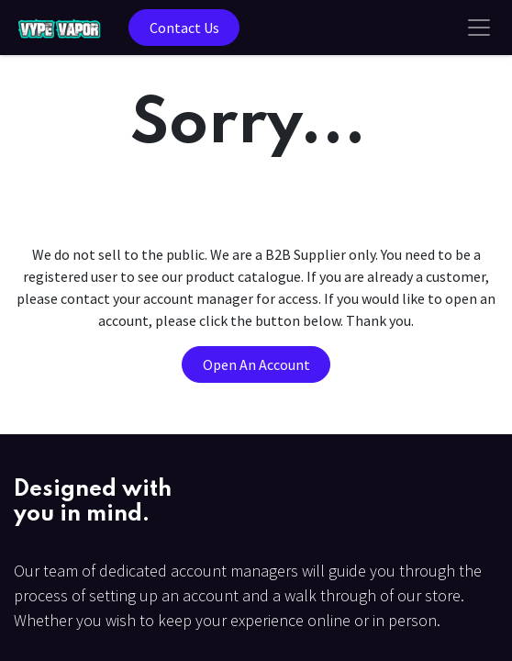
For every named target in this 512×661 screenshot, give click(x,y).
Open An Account (256, 364)
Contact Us (184, 27)
